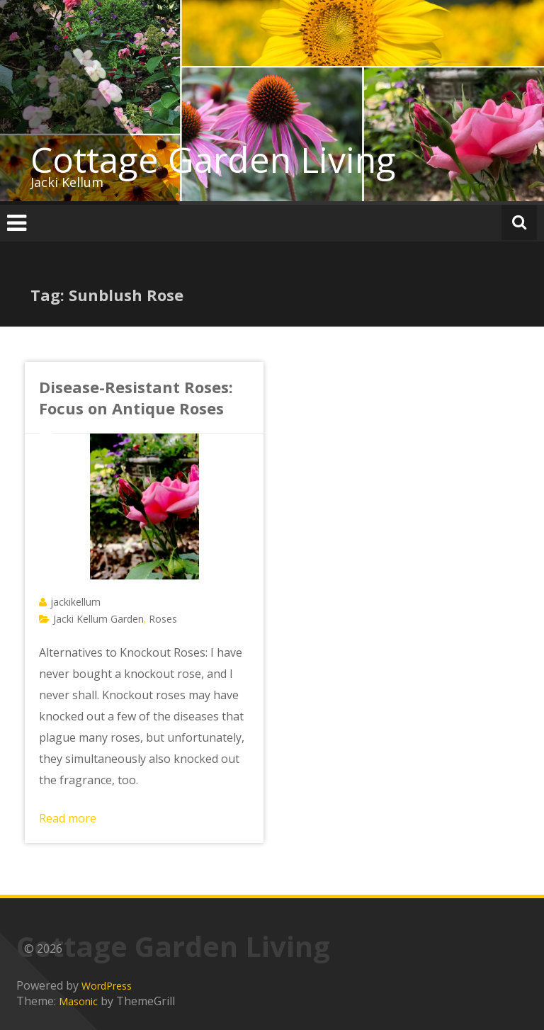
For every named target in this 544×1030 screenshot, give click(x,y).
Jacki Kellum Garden (98, 619)
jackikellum (75, 602)
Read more (67, 818)
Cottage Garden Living (213, 159)
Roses (163, 619)
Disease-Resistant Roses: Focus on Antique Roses (136, 397)
